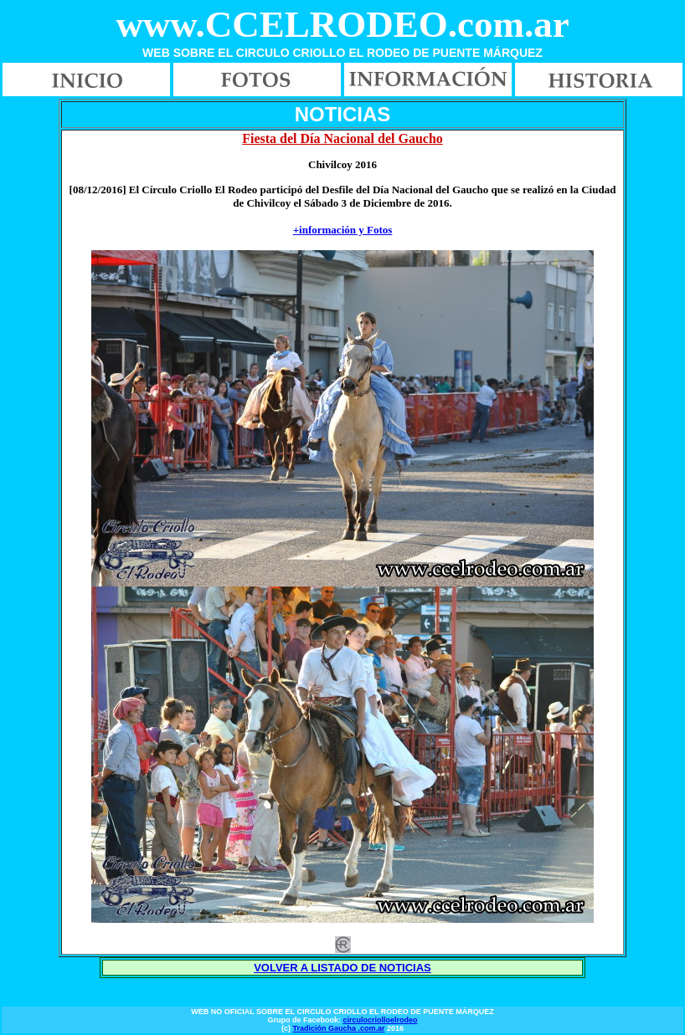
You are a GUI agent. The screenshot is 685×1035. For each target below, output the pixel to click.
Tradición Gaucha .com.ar (338, 1028)
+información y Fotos (343, 229)
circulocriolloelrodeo (379, 1020)
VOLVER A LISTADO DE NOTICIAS (342, 967)
